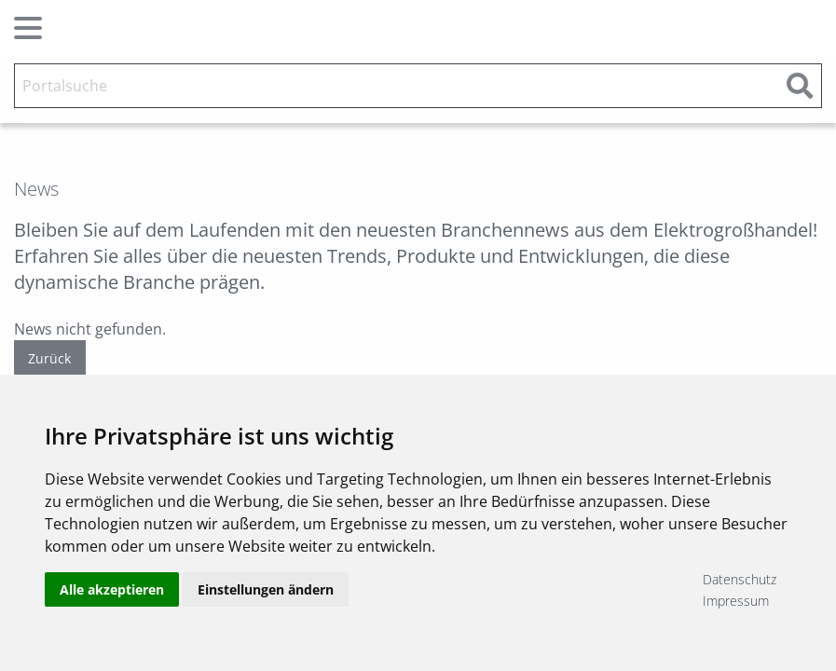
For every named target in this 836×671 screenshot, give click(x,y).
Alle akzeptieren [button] (112, 589)
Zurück (49, 358)
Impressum (736, 600)
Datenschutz (739, 579)
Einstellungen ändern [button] (266, 589)
